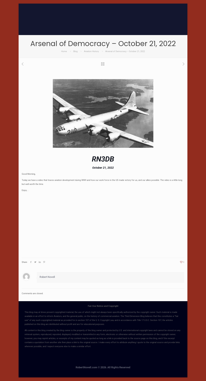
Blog (75, 51)
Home (64, 51)
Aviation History (91, 51)
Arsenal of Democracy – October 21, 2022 (125, 51)
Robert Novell (47, 276)
